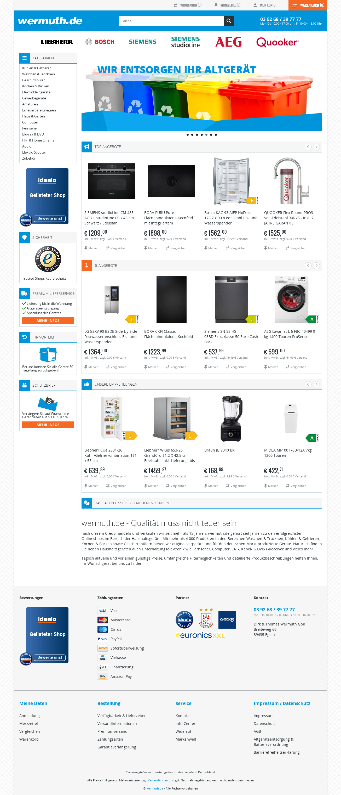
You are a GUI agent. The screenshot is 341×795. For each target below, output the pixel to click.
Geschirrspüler (33, 80)
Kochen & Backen (35, 86)
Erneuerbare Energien (39, 110)
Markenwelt (186, 739)
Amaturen (30, 104)
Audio (26, 146)
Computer (30, 122)
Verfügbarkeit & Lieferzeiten (122, 715)
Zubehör (29, 158)
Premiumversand (112, 731)
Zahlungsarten (110, 739)
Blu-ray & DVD (33, 134)
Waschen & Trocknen (38, 74)
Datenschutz (265, 723)
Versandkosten (158, 780)
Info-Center (185, 723)
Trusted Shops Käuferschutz (44, 278)
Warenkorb (29, 739)
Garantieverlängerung (116, 747)
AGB (257, 731)
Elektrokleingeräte (36, 92)
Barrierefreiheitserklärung (277, 752)
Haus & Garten (33, 116)
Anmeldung (29, 715)
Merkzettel (28, 723)
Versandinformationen (117, 723)
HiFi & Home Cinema (38, 140)
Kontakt (182, 715)
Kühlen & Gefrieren (36, 68)
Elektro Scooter (34, 152)
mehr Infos (48, 320)
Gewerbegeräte (34, 98)
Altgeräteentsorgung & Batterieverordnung (273, 742)
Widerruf (183, 731)
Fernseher (30, 128)
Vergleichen (29, 731)
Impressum (264, 715)
